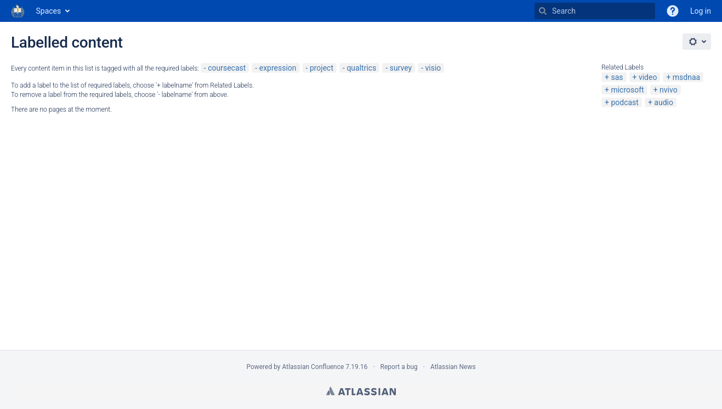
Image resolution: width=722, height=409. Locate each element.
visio (433, 68)
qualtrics (361, 68)
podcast (625, 102)
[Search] (542, 11)
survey (401, 68)
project (321, 68)
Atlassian (361, 391)
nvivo (669, 89)
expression (278, 68)
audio (663, 102)
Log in (700, 11)
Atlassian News (453, 367)
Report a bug (399, 367)
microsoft (627, 89)
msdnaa (686, 77)
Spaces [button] (48, 11)
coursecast (227, 68)
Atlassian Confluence (313, 367)
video (648, 77)
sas (617, 77)
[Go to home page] (18, 11)
